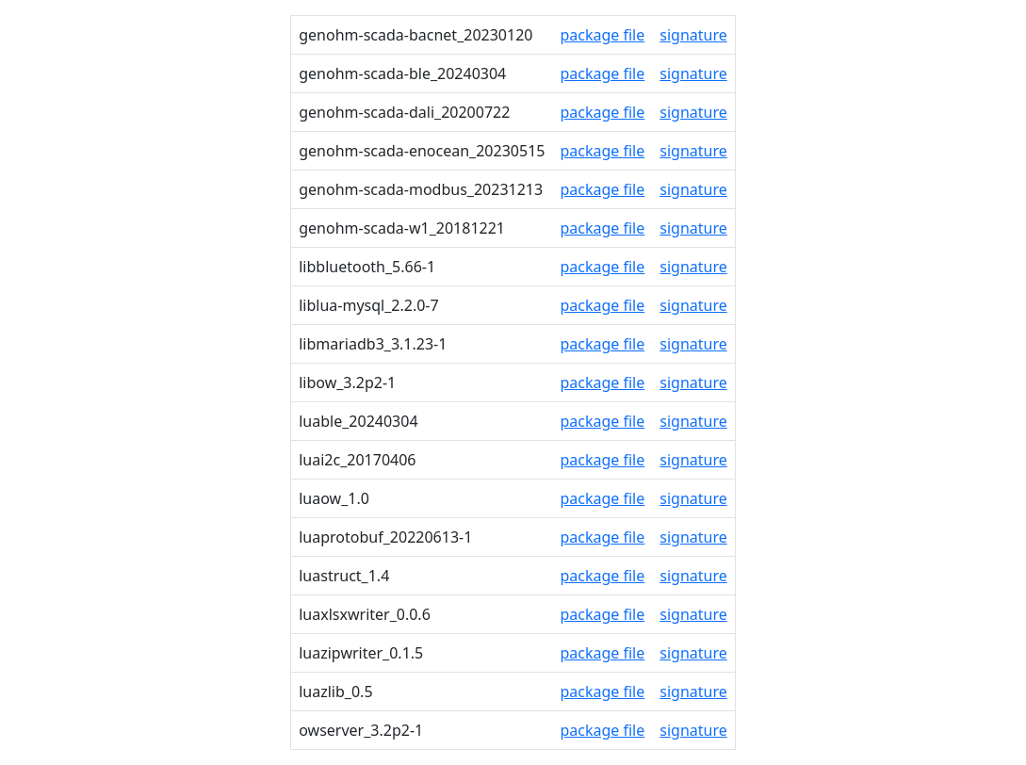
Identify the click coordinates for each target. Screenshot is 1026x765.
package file (602, 34)
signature (693, 34)
